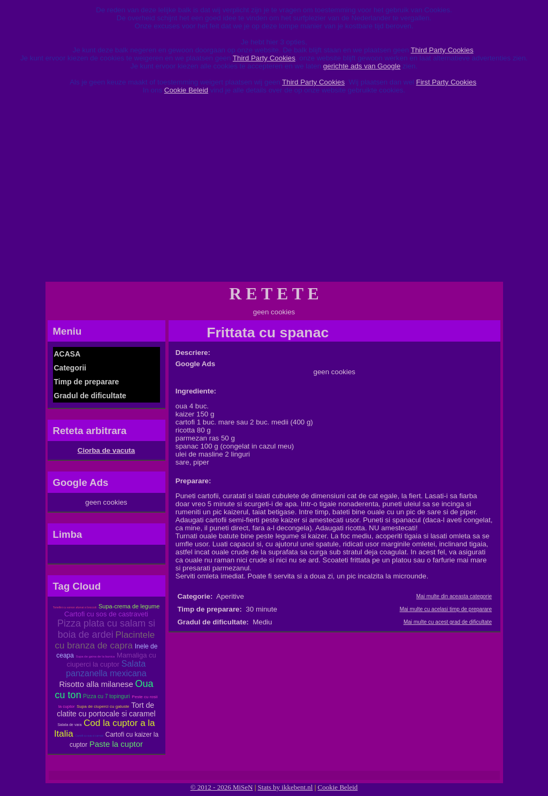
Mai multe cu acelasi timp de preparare (446, 609)
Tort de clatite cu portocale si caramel (106, 709)
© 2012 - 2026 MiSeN (222, 787)
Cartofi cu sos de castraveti (106, 614)
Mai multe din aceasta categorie (454, 596)
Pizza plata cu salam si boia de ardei (106, 629)
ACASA (67, 354)
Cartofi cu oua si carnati (89, 735)
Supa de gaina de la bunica (95, 656)
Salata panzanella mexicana (106, 668)
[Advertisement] (274, 192)
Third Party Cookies (442, 50)
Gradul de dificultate (90, 395)
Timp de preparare (86, 381)
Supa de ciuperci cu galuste (103, 706)
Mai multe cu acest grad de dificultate (448, 622)
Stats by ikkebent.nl (285, 787)
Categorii (70, 368)
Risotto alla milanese (96, 684)
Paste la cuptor (116, 743)
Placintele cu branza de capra (105, 640)
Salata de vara (69, 725)
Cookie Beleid (186, 90)
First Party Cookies (446, 82)
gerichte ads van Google (361, 66)
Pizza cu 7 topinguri (106, 696)
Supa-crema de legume (128, 606)
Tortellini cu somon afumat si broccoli (75, 607)
